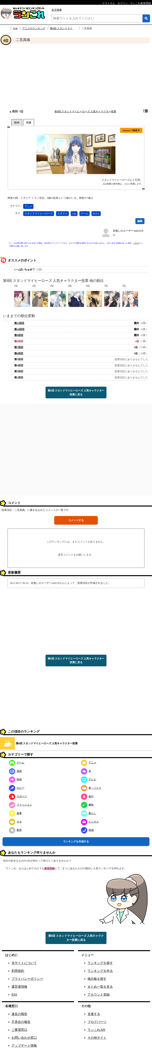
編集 (139, 221)
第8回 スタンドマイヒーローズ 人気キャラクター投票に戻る (76, 392)
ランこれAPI (96, 1029)
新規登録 (49, 868)
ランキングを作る (100, 971)
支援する (93, 1014)
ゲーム (84, 213)
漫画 (15, 771)
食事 (15, 813)
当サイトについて (24, 963)
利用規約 (17, 971)
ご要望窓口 (19, 1029)
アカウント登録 (98, 994)
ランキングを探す (100, 963)
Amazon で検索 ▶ (131, 130)
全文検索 (56, 9)
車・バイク (91, 787)
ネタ (15, 821)
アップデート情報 (24, 1045)
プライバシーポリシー (27, 978)
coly (74, 213)
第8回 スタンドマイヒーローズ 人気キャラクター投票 (85, 111)
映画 (15, 779)
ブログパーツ (96, 1022)
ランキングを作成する (76, 841)
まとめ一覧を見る (100, 986)
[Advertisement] (76, 76)
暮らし (88, 813)
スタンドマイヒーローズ (39, 213)
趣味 (87, 804)
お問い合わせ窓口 (24, 1037)
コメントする (76, 520)
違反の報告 (19, 1014)
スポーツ (18, 796)
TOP (15, 28)
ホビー (16, 787)
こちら (136, 243)
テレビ (88, 779)
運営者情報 (19, 986)
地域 (87, 830)
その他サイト (96, 1037)
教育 (15, 830)
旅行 (87, 796)
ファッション (20, 804)
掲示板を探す (96, 978)
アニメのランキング (33, 28)
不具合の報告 (20, 1022)
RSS (14, 994)
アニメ (28, 206)
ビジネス (90, 821)
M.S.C (96, 213)
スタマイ (62, 213)
